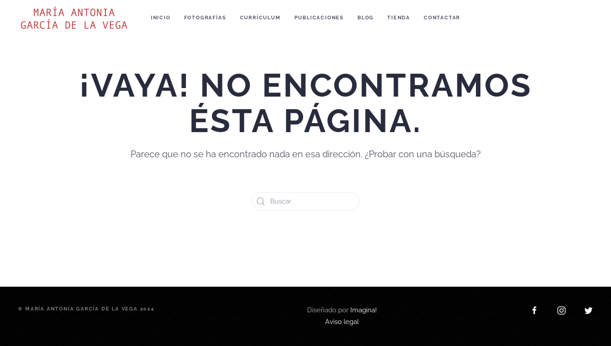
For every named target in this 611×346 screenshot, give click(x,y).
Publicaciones (319, 18)
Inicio (161, 18)
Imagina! (363, 265)
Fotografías (205, 18)
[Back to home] (75, 18)
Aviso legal (342, 277)
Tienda (398, 18)
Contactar (442, 18)
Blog (366, 18)
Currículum (260, 18)
